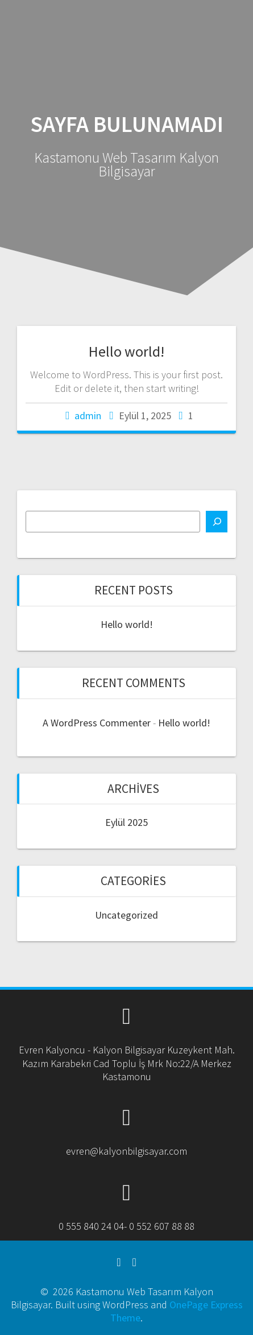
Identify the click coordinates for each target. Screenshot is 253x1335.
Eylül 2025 (126, 822)
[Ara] (216, 521)
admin (87, 415)
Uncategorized (126, 914)
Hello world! (126, 351)
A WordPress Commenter (97, 722)
